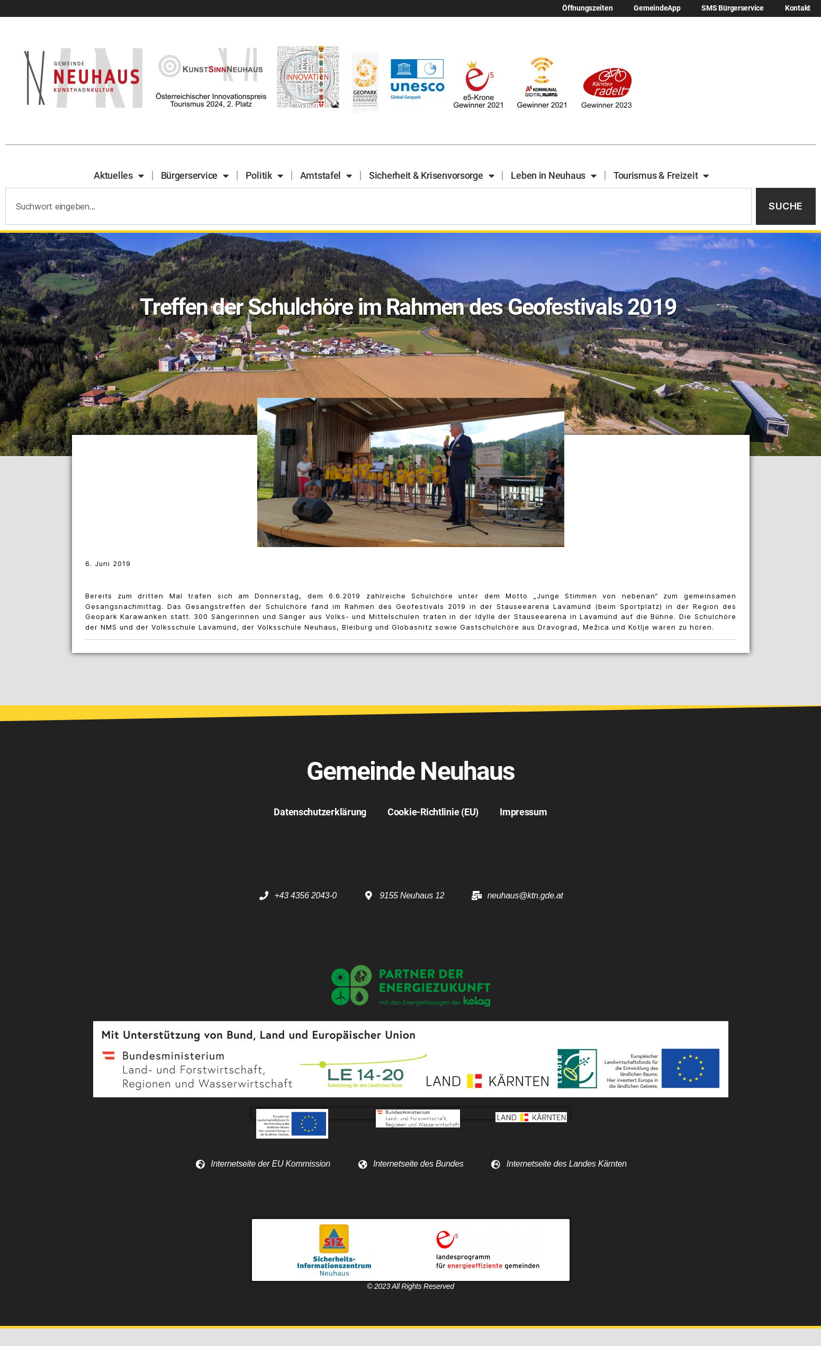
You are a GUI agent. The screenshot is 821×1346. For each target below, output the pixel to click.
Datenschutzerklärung (320, 811)
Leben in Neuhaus (553, 176)
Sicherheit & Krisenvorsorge (431, 176)
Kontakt (797, 8)
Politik (264, 176)
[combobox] (378, 206)
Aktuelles (118, 176)
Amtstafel (326, 176)
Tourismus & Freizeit (661, 176)
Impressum (523, 811)
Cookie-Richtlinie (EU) (433, 811)
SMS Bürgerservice (732, 8)
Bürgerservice (195, 176)
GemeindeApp (657, 8)
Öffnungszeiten (587, 8)
